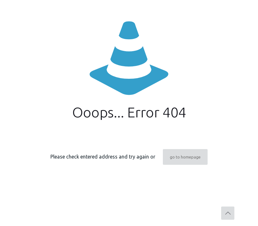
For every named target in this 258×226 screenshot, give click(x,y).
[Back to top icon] (227, 213)
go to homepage (185, 157)
